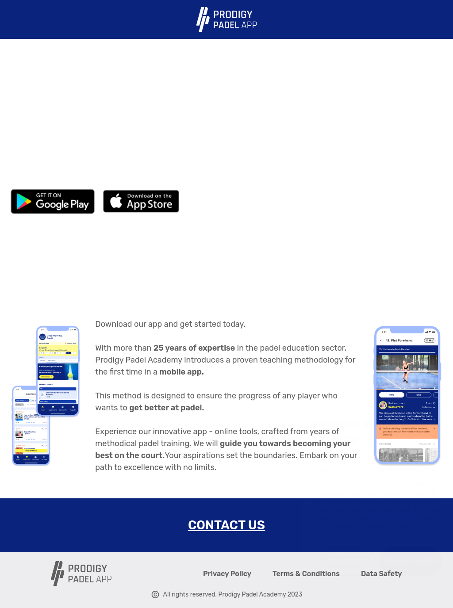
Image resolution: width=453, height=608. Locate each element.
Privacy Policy (227, 574)
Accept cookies (398, 562)
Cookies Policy (384, 518)
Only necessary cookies (331, 561)
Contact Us (226, 525)
